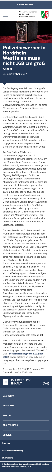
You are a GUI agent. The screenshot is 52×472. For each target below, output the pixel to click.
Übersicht (6, 443)
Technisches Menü (25, 5)
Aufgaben (8, 405)
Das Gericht (10, 396)
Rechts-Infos (10, 425)
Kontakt (7, 415)
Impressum (7, 458)
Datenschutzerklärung (12, 450)
